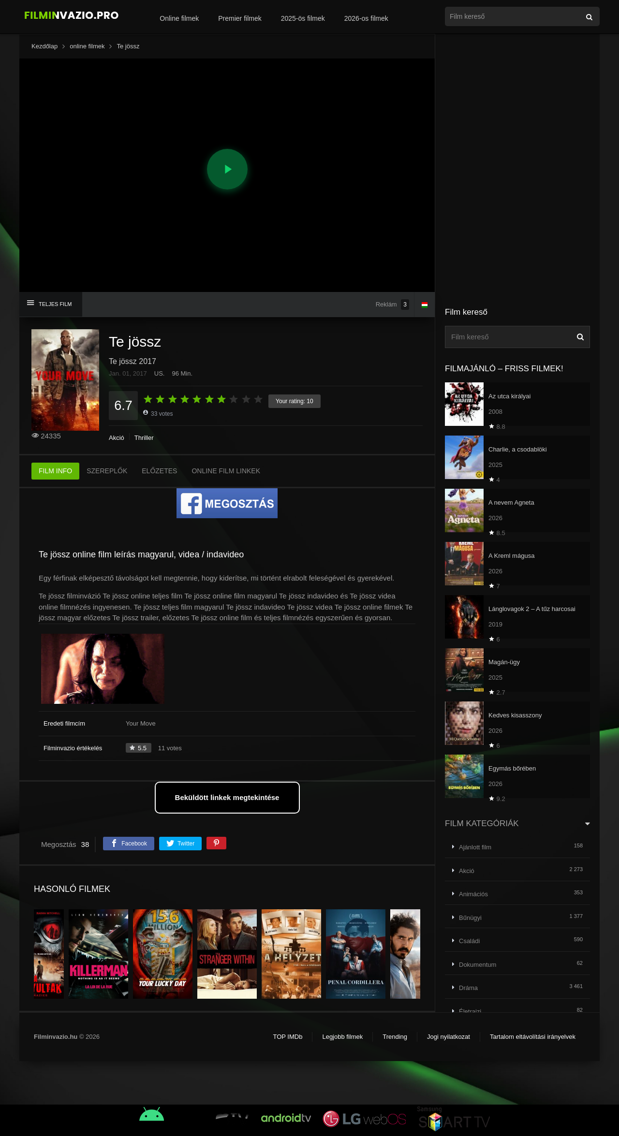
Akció (116, 437)
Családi (469, 941)
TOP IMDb (287, 1036)
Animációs (473, 894)
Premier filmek (239, 18)
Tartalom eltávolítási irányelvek (532, 1036)
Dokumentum (477, 964)
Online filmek (179, 18)
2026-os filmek (366, 18)
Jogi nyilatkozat (448, 1036)
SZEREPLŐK (107, 471)
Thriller (144, 437)
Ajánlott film (475, 847)
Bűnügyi (470, 917)
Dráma (468, 987)
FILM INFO (55, 471)
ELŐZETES (159, 471)
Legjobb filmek (342, 1036)
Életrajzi (470, 1011)
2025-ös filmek (303, 18)
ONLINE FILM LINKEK (226, 471)
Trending (395, 1036)
